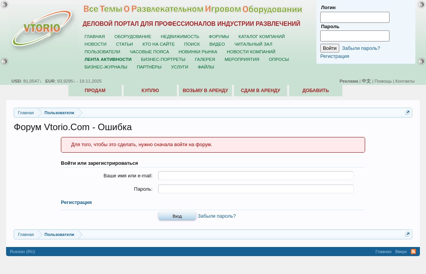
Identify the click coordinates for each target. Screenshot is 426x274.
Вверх (401, 251)
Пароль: (143, 189)
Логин (328, 7)
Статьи (124, 43)
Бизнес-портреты (163, 59)
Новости (95, 43)
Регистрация (76, 202)
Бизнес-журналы (105, 66)
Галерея (205, 59)
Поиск (192, 43)
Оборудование (132, 36)
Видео (217, 43)
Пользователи (102, 51)
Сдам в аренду (260, 90)
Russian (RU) (22, 251)
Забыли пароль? (217, 216)
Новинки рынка (198, 51)
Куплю (150, 90)
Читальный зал (253, 43)
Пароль (330, 26)
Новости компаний (251, 51)
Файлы (206, 66)
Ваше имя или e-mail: (128, 175)
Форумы (219, 36)
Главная (94, 36)
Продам (95, 90)
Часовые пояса (149, 51)
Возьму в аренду (205, 90)
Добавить (315, 90)
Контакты (405, 80)
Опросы (279, 59)
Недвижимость (180, 36)
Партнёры (149, 66)
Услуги (179, 66)
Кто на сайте (159, 43)
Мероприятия (242, 59)
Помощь (383, 80)
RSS (413, 251)
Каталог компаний (261, 36)
